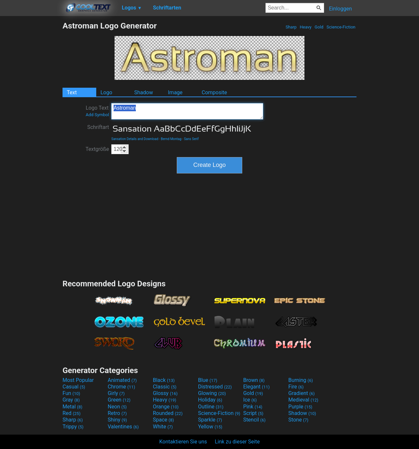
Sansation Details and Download (134, 139)
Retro (117, 413)
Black (164, 380)
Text (72, 92)
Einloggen (340, 9)
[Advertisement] (31, 119)
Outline (211, 407)
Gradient (301, 393)
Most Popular (78, 380)
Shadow (143, 92)
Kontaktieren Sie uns (183, 442)
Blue (207, 380)
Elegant (256, 387)
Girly (116, 393)
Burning (300, 380)
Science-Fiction (340, 27)
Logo (106, 92)
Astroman (187, 111)
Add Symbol (97, 114)
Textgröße (97, 149)
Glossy (165, 393)
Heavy (306, 27)
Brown (253, 380)
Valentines (123, 426)
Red (72, 413)
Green (119, 400)
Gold (319, 27)
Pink (253, 407)
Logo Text (97, 111)
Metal (72, 407)
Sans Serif (191, 139)
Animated (122, 380)
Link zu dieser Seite (237, 442)
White (163, 426)
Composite (214, 92)
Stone (298, 420)
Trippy (73, 426)
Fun (71, 393)
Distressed (215, 387)
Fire (296, 387)
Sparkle (210, 420)
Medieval (303, 400)
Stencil (254, 420)
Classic (164, 387)
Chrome (121, 387)
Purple (300, 407)
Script (253, 413)
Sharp (291, 27)
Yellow (210, 426)
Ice (250, 400)
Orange (166, 407)
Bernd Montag (171, 139)
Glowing (212, 393)
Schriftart (98, 127)
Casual (74, 387)
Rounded (168, 413)
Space (163, 420)
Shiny (117, 420)
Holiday (210, 400)
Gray (71, 400)
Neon (117, 407)
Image (175, 92)
